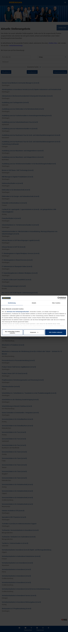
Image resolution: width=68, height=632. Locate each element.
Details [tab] (34, 303)
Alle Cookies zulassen (55, 332)
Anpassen (34, 332)
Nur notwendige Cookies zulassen (12, 332)
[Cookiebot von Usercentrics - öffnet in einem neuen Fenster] (58, 298)
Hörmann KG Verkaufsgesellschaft (18, 311)
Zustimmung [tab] (12, 303)
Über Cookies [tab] (56, 303)
